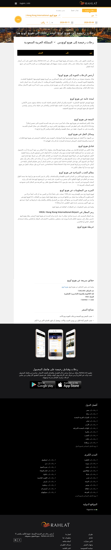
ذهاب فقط (74, 10)
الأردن (91, 425)
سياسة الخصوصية (87, 548)
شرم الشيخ (48, 467)
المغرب (90, 435)
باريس (49, 481)
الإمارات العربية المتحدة (85, 417)
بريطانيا (90, 443)
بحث (18, 19)
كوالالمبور (90, 471)
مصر (91, 410)
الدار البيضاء (48, 471)
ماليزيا (91, 432)
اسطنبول (49, 460)
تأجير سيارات (88, 541)
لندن (91, 478)
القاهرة (91, 460)
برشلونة (49, 485)
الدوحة (91, 481)
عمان (91, 467)
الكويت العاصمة (46, 478)
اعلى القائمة (67, 548)
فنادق (91, 538)
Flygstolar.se (92, 509)
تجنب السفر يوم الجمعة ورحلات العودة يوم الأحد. (75, 316)
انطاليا (91, 489)
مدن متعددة (58, 10)
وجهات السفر (88, 545)
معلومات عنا (67, 538)
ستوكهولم (48, 492)
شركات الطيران (65, 545)
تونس (91, 485)
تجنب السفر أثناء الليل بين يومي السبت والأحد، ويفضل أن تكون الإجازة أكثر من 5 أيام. (63, 320)
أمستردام (48, 489)
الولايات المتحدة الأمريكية (85, 428)
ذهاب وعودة (89, 10)
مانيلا (91, 474)
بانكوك (49, 474)
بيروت (91, 463)
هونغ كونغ (65, 287)
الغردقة (91, 492)
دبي (50, 463)
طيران (90, 534)
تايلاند (91, 439)
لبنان (91, 421)
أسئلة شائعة (67, 541)
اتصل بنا (68, 534)
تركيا (91, 414)
